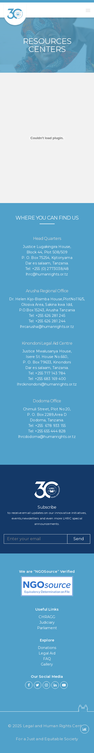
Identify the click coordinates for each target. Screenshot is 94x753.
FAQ (47, 658)
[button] (88, 10)
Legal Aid (47, 653)
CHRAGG (47, 617)
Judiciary (47, 622)
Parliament (47, 628)
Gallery (47, 664)
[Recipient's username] (35, 539)
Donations (47, 647)
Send (78, 538)
